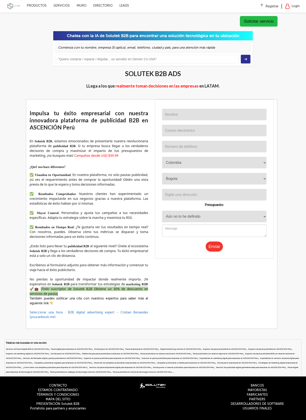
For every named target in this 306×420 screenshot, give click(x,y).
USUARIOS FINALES (257, 408)
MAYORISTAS (257, 390)
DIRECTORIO (102, 5)
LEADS (124, 5)
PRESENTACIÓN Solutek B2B (57, 404)
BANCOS (257, 385)
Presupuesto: (214, 205)
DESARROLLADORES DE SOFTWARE (257, 404)
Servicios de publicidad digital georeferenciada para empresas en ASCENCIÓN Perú (251, 367)
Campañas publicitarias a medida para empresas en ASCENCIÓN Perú (186, 363)
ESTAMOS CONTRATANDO (58, 390)
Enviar (214, 246)
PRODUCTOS (37, 5)
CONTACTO (58, 385)
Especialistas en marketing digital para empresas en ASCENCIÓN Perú (228, 358)
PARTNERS (257, 399)
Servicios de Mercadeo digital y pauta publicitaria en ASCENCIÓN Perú (52, 358)
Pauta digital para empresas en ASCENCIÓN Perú (71, 349)
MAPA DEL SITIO (58, 399)
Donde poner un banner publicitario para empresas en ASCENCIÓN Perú (183, 367)
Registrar (272, 6)
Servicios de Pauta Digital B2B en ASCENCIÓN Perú (27, 349)
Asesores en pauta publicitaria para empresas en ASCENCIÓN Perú (170, 358)
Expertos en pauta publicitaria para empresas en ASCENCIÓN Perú (112, 358)
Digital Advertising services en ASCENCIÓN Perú (180, 349)
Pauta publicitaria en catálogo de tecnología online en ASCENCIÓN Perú (80, 372)
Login (292, 6)
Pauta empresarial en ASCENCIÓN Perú (141, 349)
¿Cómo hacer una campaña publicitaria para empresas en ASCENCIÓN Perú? (55, 367)
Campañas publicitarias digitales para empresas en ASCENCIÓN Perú (63, 363)
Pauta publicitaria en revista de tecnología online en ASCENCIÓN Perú (142, 372)
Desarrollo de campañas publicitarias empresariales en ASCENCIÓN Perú (124, 363)
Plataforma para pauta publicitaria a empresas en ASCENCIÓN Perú (110, 354)
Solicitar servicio (259, 21)
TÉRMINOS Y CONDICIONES (58, 394)
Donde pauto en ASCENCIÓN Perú (109, 349)
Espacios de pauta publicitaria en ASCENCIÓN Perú (224, 349)
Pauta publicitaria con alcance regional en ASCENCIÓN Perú (218, 354)
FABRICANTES (257, 394)
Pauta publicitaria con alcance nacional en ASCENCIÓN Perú (165, 354)
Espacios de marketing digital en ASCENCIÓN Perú (27, 354)
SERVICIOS (61, 5)
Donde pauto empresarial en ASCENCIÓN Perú (237, 363)
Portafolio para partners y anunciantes (58, 408)
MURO (81, 5)
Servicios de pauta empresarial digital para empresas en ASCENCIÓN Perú (120, 367)
